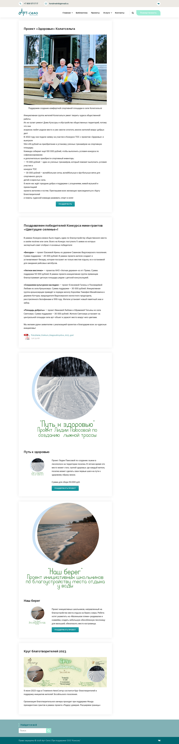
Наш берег (32, 601)
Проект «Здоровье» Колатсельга (49, 29)
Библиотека (82, 12)
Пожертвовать (148, 13)
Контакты (119, 12)
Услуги (106, 12)
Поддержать (65, 204)
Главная (67, 12)
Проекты (95, 12)
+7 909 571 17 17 (28, 3)
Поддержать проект (65, 488)
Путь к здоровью (36, 452)
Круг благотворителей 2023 (45, 651)
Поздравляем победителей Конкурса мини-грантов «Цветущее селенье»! (63, 227)
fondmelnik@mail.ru (56, 3)
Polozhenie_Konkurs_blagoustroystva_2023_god (52, 335)
